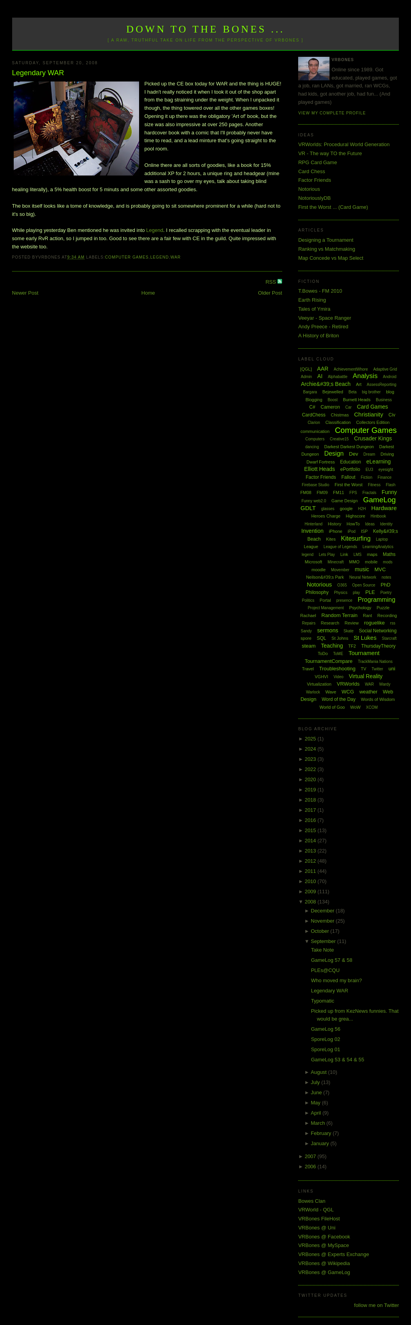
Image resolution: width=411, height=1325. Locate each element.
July (316, 1082)
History (334, 523)
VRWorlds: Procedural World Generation (343, 144)
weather (368, 692)
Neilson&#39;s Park (325, 577)
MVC (380, 569)
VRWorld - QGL (316, 1210)
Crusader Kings (373, 438)
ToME (338, 654)
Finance (385, 477)
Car (348, 407)
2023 (311, 759)
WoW (355, 707)
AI (319, 376)
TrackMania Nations (375, 661)
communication (315, 431)
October (320, 931)
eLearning (378, 461)
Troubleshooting (337, 669)
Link (344, 554)
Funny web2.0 (313, 501)
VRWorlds (348, 684)
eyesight (385, 469)
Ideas (370, 524)
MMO (354, 561)
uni (392, 669)
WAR (175, 257)
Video (338, 677)
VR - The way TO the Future (330, 153)
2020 (311, 779)
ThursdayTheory (378, 646)
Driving (387, 454)
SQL (321, 638)
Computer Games (127, 257)
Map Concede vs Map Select (330, 258)
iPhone (335, 531)
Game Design (344, 500)
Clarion (314, 422)
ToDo (323, 653)
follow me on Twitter (376, 1305)
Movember (340, 570)
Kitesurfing (356, 538)
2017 (311, 810)
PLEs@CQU (325, 970)
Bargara (310, 392)
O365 (342, 585)
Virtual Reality (365, 676)
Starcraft (389, 638)
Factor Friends (314, 180)
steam (308, 646)
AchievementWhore (351, 369)
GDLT (308, 508)
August (319, 1072)
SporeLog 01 (325, 1049)
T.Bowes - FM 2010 (320, 291)
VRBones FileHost (319, 1219)
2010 (311, 881)
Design (334, 453)
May (316, 1103)
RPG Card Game (317, 162)
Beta (353, 392)
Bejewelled (332, 391)
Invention (312, 531)
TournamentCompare (329, 661)
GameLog (379, 500)
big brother (371, 392)
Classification (338, 422)
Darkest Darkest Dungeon (349, 446)
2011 (311, 871)
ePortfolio (350, 469)
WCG (348, 692)
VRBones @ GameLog (324, 1272)
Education (350, 462)
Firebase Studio (315, 485)
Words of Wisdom (378, 699)
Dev (353, 454)
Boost (333, 400)
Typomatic (322, 1001)
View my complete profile (332, 113)
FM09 (322, 492)
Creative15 (339, 439)
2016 (311, 820)
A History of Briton (318, 335)
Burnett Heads (356, 399)
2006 (311, 1166)
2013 (311, 851)
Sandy (306, 631)
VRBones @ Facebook (324, 1237)
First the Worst (348, 484)
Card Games (372, 407)
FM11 (338, 492)
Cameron (330, 407)
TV (363, 668)
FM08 (306, 492)
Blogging (314, 399)
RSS (271, 282)
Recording (387, 615)
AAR (322, 369)
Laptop (382, 539)
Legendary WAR (38, 73)
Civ (392, 415)
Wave (330, 692)
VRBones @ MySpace (323, 1245)
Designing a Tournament (325, 240)
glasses (328, 509)
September (324, 941)
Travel (308, 668)
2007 (311, 1156)
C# (312, 407)
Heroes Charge (325, 516)
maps (372, 554)
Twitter (377, 669)
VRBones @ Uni (316, 1228)
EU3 (369, 469)
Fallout (348, 477)
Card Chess (311, 171)
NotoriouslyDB (314, 198)
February (322, 1133)
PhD (385, 585)
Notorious (309, 189)
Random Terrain (339, 615)
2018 (311, 800)
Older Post (270, 293)
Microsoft (313, 561)
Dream (369, 454)
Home (148, 293)
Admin (306, 377)
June (317, 1092)
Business (384, 400)
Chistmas (340, 415)
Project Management (326, 608)
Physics (340, 592)
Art (358, 384)
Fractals (369, 493)
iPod (351, 531)
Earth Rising (312, 300)
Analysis (365, 376)
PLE (370, 592)
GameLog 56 (325, 1029)
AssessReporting (382, 384)
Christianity (368, 414)
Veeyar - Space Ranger (324, 318)
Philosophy (317, 592)
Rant (367, 615)
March (318, 1123)
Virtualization (319, 684)
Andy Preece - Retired (323, 326)
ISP (364, 531)
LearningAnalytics (377, 547)
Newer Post (25, 293)
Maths (389, 554)
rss (392, 623)
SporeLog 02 (325, 1039)
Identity (386, 524)
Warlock (313, 692)
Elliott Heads (319, 469)
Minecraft (336, 562)
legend (159, 257)
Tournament (363, 653)
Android (389, 377)
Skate (349, 631)
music (362, 569)
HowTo (353, 523)
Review (351, 623)
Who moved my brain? (336, 980)
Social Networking (378, 631)
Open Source (363, 585)
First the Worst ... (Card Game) (333, 207)
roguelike (374, 623)
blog (390, 391)
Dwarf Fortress (320, 462)
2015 (311, 830)
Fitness (374, 485)
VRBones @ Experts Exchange (333, 1254)
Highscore (356, 516)
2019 (311, 790)
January (320, 1143)
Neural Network (362, 577)
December (323, 911)
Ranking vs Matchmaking (326, 249)
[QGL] (305, 369)
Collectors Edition (373, 422)
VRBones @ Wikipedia (324, 1263)
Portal (325, 600)
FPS (353, 493)
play (356, 592)
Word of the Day (338, 699)
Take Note (322, 950)
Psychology (360, 607)
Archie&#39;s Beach (326, 384)
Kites (330, 539)
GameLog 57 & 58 (332, 960)
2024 (311, 749)
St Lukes (365, 637)
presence (344, 600)
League (311, 546)
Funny (389, 492)
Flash (390, 485)
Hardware (384, 508)
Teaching (332, 646)
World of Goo (332, 707)
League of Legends (340, 547)
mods (387, 562)
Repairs (308, 623)
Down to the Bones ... (205, 29)
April (316, 1113)
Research (330, 623)
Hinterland (313, 524)
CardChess (314, 415)
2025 (311, 739)
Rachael (308, 615)
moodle (318, 569)
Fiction (366, 477)
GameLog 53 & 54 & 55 (337, 1060)
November (323, 921)
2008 (311, 902)
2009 (311, 891)
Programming (376, 599)
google (346, 508)
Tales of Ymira (314, 309)
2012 (311, 861)
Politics (308, 600)
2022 (311, 769)
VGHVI (321, 676)
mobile (371, 561)
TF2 (352, 646)
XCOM (372, 707)
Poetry (386, 592)
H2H (362, 509)
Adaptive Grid (385, 369)
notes (386, 577)
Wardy (385, 684)
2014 (311, 841)
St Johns (339, 638)
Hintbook (378, 516)
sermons (328, 630)
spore (306, 638)
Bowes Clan (311, 1201)
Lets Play (327, 554)
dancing (312, 447)
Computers (314, 439)
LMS (357, 554)
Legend (154, 230)
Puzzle (383, 607)
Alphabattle (338, 377)
